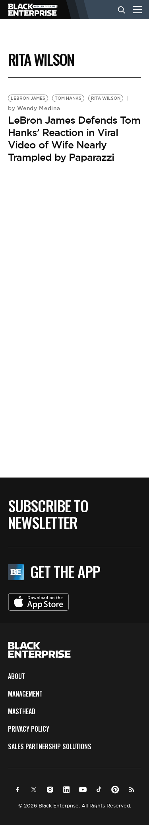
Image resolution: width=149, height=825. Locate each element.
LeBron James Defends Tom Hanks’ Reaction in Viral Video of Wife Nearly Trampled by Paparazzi (74, 139)
